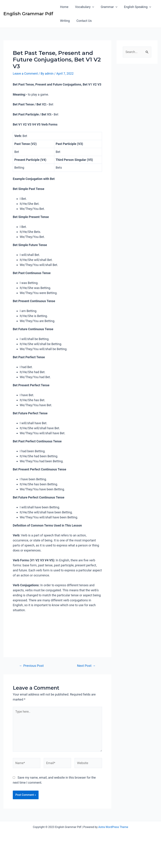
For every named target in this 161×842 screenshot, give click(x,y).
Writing (65, 21)
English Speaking (136, 7)
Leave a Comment (25, 73)
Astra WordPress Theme (113, 827)
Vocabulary (83, 7)
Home (64, 7)
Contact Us (83, 21)
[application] (92, 7)
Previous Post (31, 665)
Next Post (86, 665)
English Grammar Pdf (28, 13)
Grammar (108, 7)
